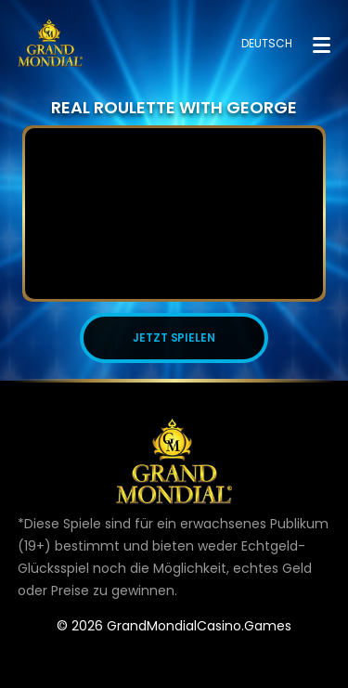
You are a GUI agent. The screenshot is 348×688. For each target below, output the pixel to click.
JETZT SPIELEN (174, 337)
